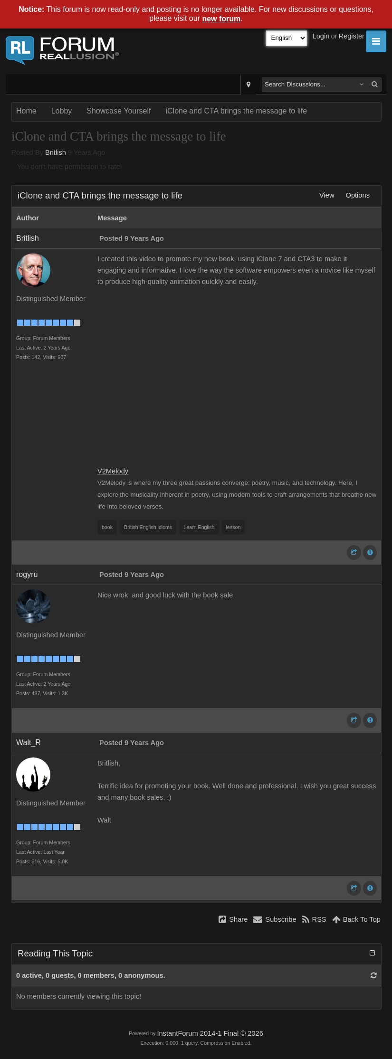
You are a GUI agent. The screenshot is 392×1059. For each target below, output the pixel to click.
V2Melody (112, 471)
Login (321, 36)
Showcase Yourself (118, 111)
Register (351, 36)
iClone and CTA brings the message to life (236, 111)
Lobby (61, 111)
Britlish (55, 152)
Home (26, 111)
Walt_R (28, 742)
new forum (221, 19)
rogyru (27, 574)
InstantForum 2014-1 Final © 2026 (210, 1033)
